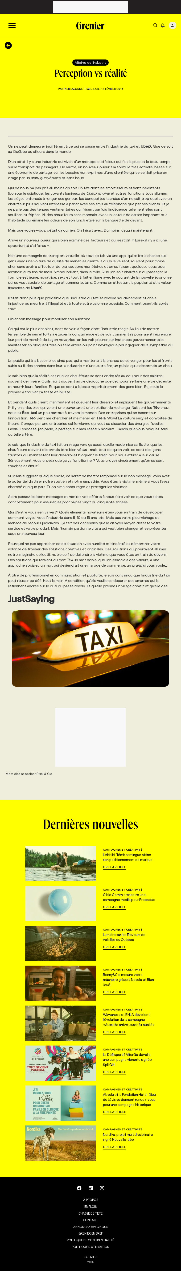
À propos (90, 1199)
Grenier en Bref (90, 1233)
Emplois (90, 1206)
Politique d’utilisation (90, 1246)
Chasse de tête (90, 1213)
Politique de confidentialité (90, 1240)
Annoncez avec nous (90, 1226)
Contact (90, 1220)
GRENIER (90, 1257)
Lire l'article (114, 867)
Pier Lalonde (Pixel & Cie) (82, 88)
